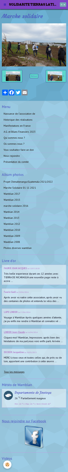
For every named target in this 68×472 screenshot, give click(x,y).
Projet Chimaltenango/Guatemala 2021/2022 (28, 181)
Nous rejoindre (12, 155)
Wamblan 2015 (12, 199)
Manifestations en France (17, 125)
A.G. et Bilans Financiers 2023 (20, 131)
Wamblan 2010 (12, 230)
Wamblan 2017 (12, 193)
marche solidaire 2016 (16, 205)
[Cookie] (7, 465)
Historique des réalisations (18, 119)
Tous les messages (14, 371)
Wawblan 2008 (12, 242)
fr (61, 4)
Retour (34, 76)
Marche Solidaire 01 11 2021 (20, 187)
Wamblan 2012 (12, 224)
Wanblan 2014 (11, 211)
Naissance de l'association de (19, 113)
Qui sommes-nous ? (14, 137)
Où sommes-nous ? (14, 143)
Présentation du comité (16, 161)
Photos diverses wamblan (18, 248)
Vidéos (7, 465)
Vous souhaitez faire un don (19, 149)
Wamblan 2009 (12, 236)
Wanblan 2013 (11, 217)
